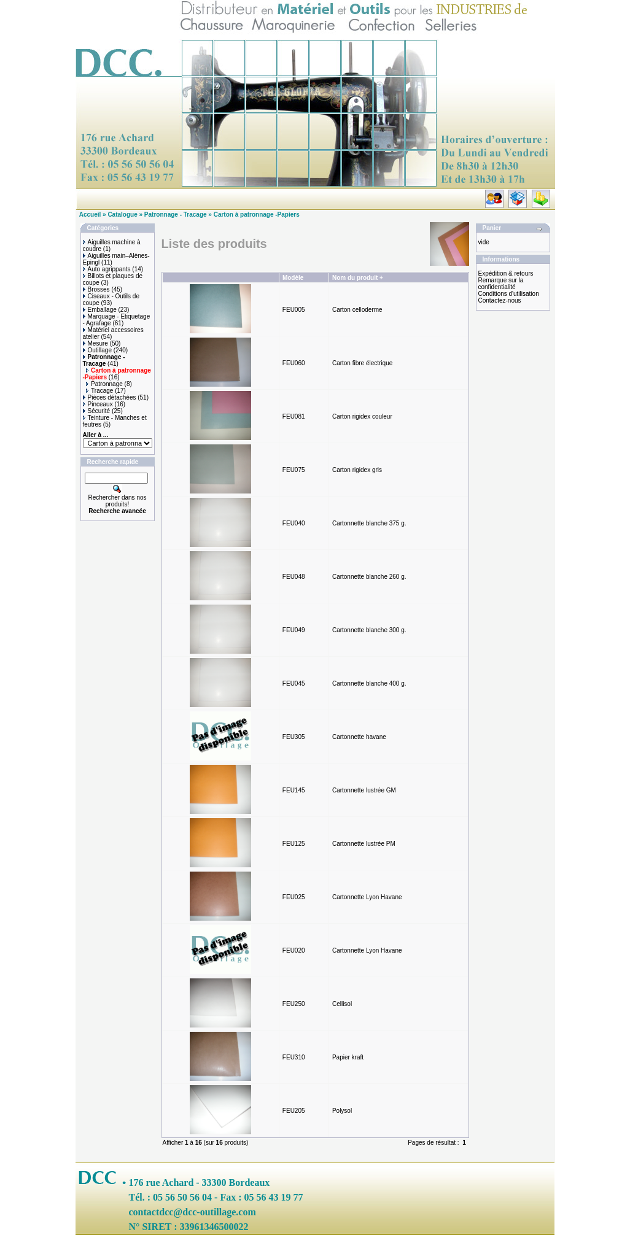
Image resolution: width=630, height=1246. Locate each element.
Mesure (95, 343)
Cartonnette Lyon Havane (367, 897)
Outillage (97, 350)
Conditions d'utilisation (508, 293)
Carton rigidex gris (357, 469)
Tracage (99, 390)
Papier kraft (348, 1057)
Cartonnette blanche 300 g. (369, 630)
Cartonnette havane (359, 736)
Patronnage (104, 384)
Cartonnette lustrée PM (363, 843)
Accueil (90, 214)
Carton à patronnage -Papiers (257, 214)
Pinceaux (98, 404)
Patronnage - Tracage (175, 214)
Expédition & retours (506, 273)
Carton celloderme (357, 309)
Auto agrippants (107, 269)
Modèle (292, 277)
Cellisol (342, 1003)
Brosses (96, 289)
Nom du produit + (357, 277)
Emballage (100, 309)
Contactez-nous (499, 300)
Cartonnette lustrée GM (364, 790)
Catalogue (122, 214)
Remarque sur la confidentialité (501, 283)
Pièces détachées (109, 397)
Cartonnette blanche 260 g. (369, 576)
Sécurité (97, 411)
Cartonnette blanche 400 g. (369, 683)
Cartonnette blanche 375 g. (369, 523)
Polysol (342, 1110)
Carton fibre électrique (362, 363)
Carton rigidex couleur (362, 416)
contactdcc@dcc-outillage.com (192, 1212)
